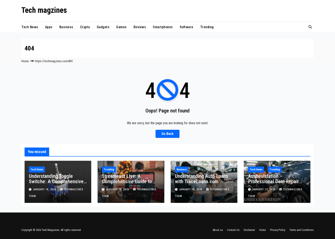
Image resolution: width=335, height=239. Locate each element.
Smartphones (163, 27)
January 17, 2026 (264, 189)
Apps (49, 27)
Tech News (29, 27)
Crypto (85, 27)
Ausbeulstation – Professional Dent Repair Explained (273, 181)
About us (218, 230)
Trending (207, 27)
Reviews (140, 27)
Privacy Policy (277, 230)
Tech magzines (44, 10)
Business (66, 27)
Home (25, 61)
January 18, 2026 (45, 189)
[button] (310, 27)
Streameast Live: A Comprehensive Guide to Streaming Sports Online (127, 181)
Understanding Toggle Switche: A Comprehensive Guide (56, 181)
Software (186, 27)
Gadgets (103, 27)
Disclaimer (249, 230)
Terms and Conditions (301, 230)
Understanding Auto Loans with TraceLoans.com (201, 178)
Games (121, 27)
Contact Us (233, 230)
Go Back (167, 134)
